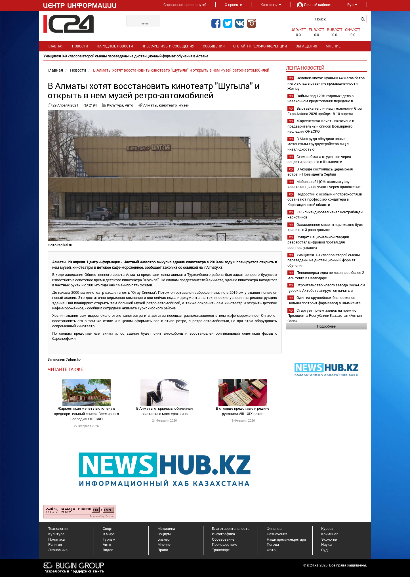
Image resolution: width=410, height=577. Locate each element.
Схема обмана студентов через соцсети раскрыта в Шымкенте (319, 159)
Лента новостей (305, 68)
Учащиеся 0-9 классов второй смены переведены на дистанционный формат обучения (323, 260)
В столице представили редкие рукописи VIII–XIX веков (242, 411)
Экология (329, 539)
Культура (56, 533)
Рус (352, 4)
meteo (145, 23)
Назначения (277, 533)
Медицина (166, 528)
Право (162, 549)
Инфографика (223, 533)
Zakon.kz (73, 359)
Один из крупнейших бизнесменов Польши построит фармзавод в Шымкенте (324, 300)
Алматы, (151, 105)
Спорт (108, 528)
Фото (271, 549)
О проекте (233, 4)
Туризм (109, 539)
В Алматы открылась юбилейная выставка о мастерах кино (164, 411)
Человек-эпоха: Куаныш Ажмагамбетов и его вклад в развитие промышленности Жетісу (326, 83)
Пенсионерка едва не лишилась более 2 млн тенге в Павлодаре (325, 275)
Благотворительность (230, 528)
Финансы (274, 528)
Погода (273, 544)
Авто (129, 105)
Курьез (327, 528)
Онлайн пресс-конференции (260, 46)
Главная (56, 46)
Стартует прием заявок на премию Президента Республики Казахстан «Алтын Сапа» (324, 315)
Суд (324, 549)
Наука (326, 544)
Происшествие (224, 544)
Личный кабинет (314, 4)
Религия (55, 544)
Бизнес (163, 539)
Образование (223, 539)
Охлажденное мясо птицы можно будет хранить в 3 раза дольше (326, 227)
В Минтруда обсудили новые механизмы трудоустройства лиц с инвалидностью (318, 144)
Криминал (329, 533)
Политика (56, 539)
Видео (108, 549)
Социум (164, 533)
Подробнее (326, 326)
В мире (109, 533)
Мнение (333, 46)
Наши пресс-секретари (286, 539)
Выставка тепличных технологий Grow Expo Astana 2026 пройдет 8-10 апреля (325, 111)
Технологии (58, 528)
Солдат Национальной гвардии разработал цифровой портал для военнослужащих (318, 242)
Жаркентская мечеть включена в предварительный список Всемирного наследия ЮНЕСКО (86, 413)
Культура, (116, 105)
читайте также (65, 369)
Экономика (58, 549)
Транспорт (221, 549)
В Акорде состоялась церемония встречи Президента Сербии (320, 171)
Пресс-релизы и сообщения (168, 46)
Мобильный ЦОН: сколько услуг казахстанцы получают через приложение (324, 184)
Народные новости (115, 46)
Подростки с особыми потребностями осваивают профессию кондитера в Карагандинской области (324, 199)
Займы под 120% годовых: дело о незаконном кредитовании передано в (320, 98)
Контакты (270, 4)
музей (183, 105)
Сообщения (214, 46)
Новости (80, 46)
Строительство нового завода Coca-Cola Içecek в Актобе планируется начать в (326, 287)
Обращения (306, 46)
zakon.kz (170, 267)
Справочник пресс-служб (184, 4)
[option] (205, 56)
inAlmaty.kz (212, 267)
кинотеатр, (168, 105)
